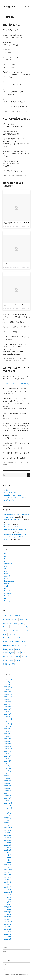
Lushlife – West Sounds (12, 495)
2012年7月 (7, 758)
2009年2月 (8, 820)
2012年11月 (8, 751)
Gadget (26, 627)
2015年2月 (7, 729)
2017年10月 (8, 697)
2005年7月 (7, 902)
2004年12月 (8, 919)
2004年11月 (8, 922)
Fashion (7, 571)
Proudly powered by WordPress (19, 974)
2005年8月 (8, 899)
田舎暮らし (6, 664)
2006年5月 (8, 877)
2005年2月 (8, 914)
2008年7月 (7, 838)
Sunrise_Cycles (8, 653)
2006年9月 (8, 872)
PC (19, 645)
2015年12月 (8, 719)
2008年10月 (8, 830)
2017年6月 (7, 704)
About (5, 947)
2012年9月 (7, 753)
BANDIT (20, 358)
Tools (23, 653)
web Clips (25, 656)
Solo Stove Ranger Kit (12, 492)
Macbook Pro (12, 634)
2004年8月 (8, 929)
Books (6, 559)
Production (8, 591)
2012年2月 (7, 768)
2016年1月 (7, 716)
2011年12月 (8, 773)
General (7, 576)
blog (13, 111)
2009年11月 (8, 808)
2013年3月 (7, 741)
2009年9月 (8, 813)
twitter (27, 462)
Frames (19, 627)
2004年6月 (8, 934)
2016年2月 (7, 714)
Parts (14, 645)
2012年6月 (7, 761)
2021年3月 (7, 682)
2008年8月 (8, 835)
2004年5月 (8, 936)
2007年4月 (7, 857)
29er (9, 616)
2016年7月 (7, 709)
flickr (6, 574)
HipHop (15, 630)
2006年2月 (8, 884)
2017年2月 (7, 706)
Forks (13, 627)
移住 (13, 664)
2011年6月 (7, 788)
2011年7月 (7, 786)
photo (6, 588)
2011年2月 (7, 798)
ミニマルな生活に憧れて (16, 118)
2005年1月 (7, 917)
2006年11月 (8, 867)
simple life (18, 111)
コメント (24, 111)
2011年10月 (8, 778)
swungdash (9, 6)
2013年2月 (7, 744)
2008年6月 (8, 840)
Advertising (17, 616)
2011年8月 (7, 783)
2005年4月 (8, 909)
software (18, 649)
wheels (5, 660)
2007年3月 (7, 860)
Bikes (21, 619)
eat (5, 569)
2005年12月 (8, 889)
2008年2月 (8, 850)
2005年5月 (8, 907)
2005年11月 (8, 892)
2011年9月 (7, 781)
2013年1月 (7, 746)
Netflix (24, 641)
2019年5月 (7, 689)
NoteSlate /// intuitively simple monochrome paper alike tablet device (15, 529)
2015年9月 (7, 726)
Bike (12, 358)
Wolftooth (15, 360)
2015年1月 (7, 731)
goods (6, 578)
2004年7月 (7, 931)
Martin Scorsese (8, 638)
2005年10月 (8, 894)
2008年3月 (7, 847)
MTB (25, 358)
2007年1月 (7, 862)
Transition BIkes (7, 360)
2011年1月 (7, 800)
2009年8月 (8, 815)
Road (5, 649)
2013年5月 (7, 739)
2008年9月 (8, 833)
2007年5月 (7, 855)
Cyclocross (13, 623)
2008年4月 (8, 845)
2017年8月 (7, 699)
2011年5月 (7, 791)
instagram (24, 630)
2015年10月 (8, 724)
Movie (6, 583)
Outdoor (7, 586)
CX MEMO (7, 524)
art (16, 619)
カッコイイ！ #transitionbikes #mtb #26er (15, 305)
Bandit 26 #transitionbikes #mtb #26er (14, 264)
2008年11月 (8, 828)
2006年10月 (8, 870)
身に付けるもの (11, 24)
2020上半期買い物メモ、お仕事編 (15, 497)
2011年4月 (7, 793)
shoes (11, 649)
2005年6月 (8, 904)
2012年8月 (7, 756)
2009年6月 (8, 818)
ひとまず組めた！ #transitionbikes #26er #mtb (16, 223)
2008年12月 (8, 825)
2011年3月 (7, 795)
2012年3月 (7, 766)
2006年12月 (8, 865)
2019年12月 (8, 687)
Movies (5, 641)
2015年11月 (8, 721)
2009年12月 (8, 805)
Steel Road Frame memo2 (13, 519)
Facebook (21, 462)
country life (8, 564)
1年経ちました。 (9, 500)
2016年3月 (7, 711)
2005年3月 (7, 912)
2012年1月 (7, 771)
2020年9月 (8, 684)
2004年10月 (8, 924)
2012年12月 (8, 749)
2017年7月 (7, 702)
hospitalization (9, 581)
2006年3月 (8, 882)
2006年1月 (7, 887)
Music (17, 641)
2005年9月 (8, 897)
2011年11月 (7, 776)
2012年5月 (7, 763)
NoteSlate (6, 645)
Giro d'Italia (7, 630)
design (6, 566)
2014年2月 (7, 734)
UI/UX (12, 656)
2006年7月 (8, 875)
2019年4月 (7, 692)
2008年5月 (8, 842)
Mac (4, 634)
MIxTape (19, 638)
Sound (6, 596)
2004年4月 (8, 939)
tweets (5, 656)
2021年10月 (8, 679)
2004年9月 (8, 926)
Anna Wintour (8, 619)
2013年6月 (7, 736)
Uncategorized (9, 601)
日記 (11, 660)
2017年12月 (8, 694)
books (5, 623)
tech (15, 462)
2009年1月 (7, 823)
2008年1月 (7, 852)
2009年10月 (8, 810)
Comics (6, 561)
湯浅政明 (18, 660)
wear (18, 656)
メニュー (27, 6)
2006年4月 (8, 880)
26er (16, 358)
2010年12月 (8, 803)
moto (26, 638)
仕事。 (6, 490)
